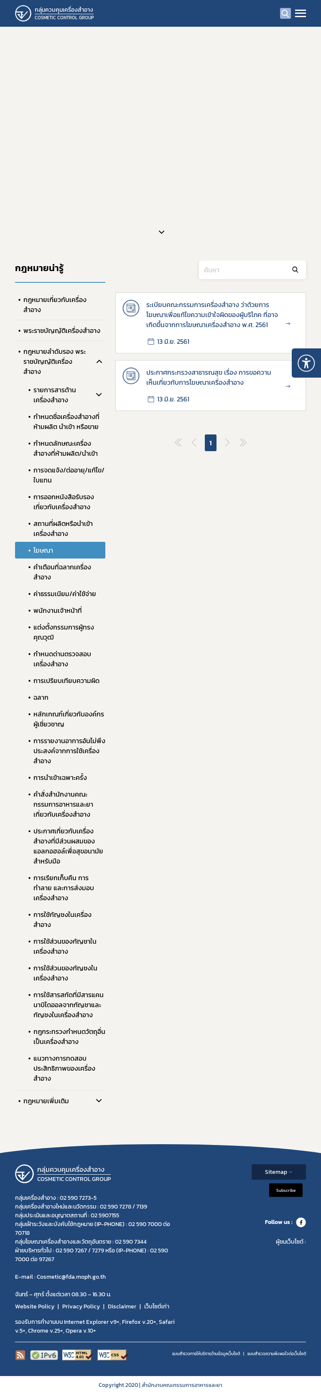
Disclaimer (122, 1306)
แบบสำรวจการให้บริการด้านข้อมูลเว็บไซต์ (206, 1354)
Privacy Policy (81, 1306)
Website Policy (34, 1306)
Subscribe (286, 1190)
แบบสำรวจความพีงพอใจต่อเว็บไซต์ (276, 1354)
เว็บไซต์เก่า (156, 1306)
